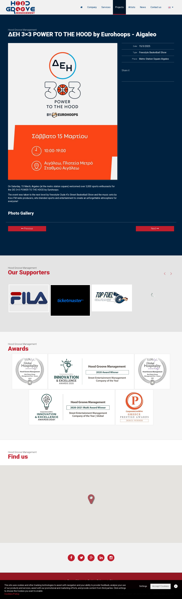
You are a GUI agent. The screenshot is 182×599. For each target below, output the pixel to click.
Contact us (156, 7)
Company (92, 7)
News (143, 7)
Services (105, 7)
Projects (119, 7)
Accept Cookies (160, 586)
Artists (131, 7)
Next (155, 228)
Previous (27, 228)
